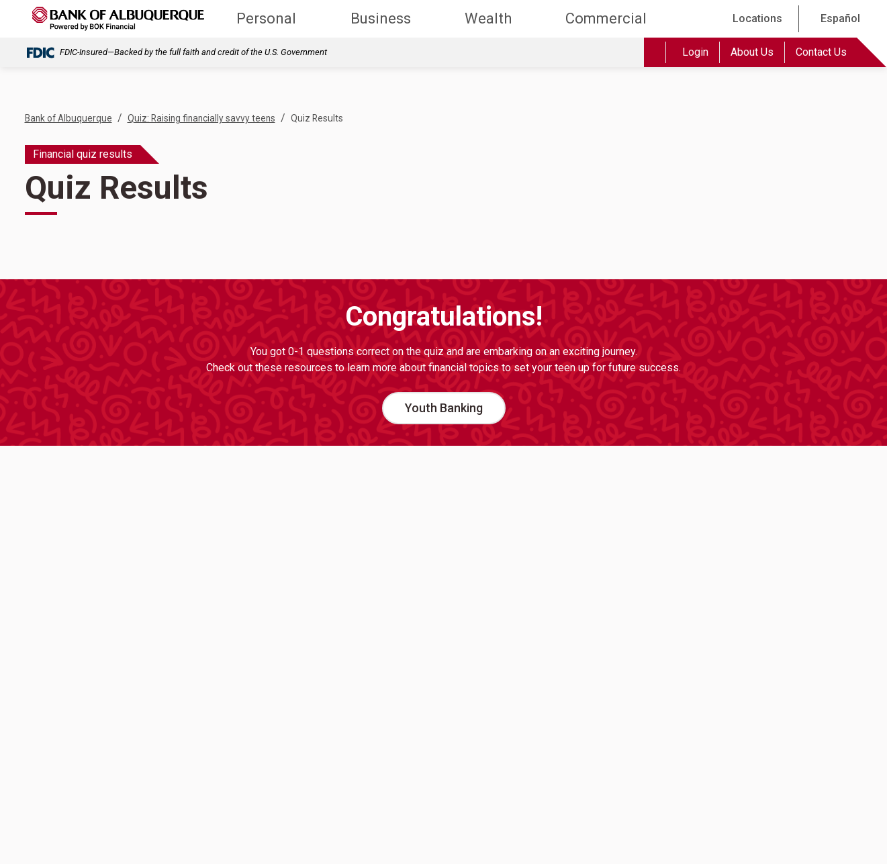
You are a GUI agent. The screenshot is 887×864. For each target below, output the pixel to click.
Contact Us (821, 52)
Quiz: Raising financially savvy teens (201, 118)
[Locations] (755, 18)
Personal (266, 18)
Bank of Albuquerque (68, 118)
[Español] (838, 18)
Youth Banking (444, 408)
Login (695, 52)
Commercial (606, 18)
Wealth (488, 18)
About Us (752, 52)
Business (381, 18)
